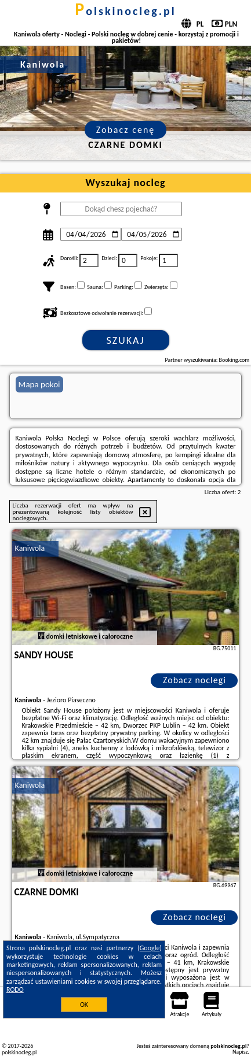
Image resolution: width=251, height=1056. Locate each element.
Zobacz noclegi (194, 680)
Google (150, 948)
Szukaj (126, 340)
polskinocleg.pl (125, 11)
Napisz (240, 1051)
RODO (15, 989)
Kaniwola (30, 548)
